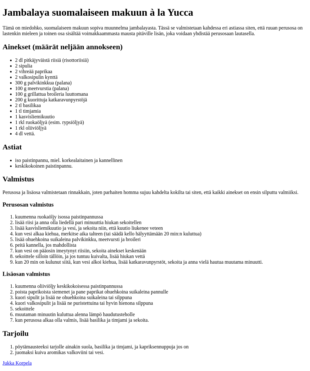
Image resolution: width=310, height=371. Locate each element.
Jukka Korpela (17, 363)
